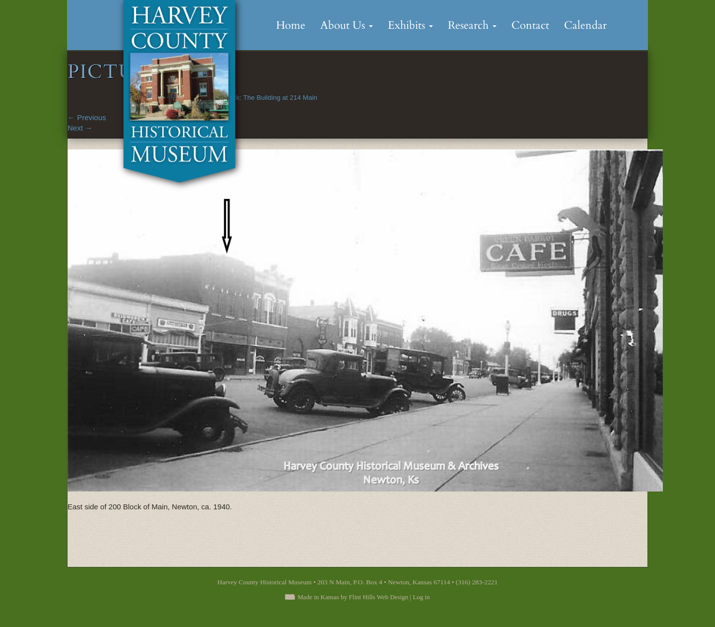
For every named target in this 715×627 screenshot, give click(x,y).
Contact (530, 25)
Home (290, 25)
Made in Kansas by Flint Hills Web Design (352, 597)
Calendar (585, 25)
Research (472, 25)
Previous (87, 117)
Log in (421, 597)
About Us (346, 25)
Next (80, 128)
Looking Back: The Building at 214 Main (258, 97)
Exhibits (410, 25)
